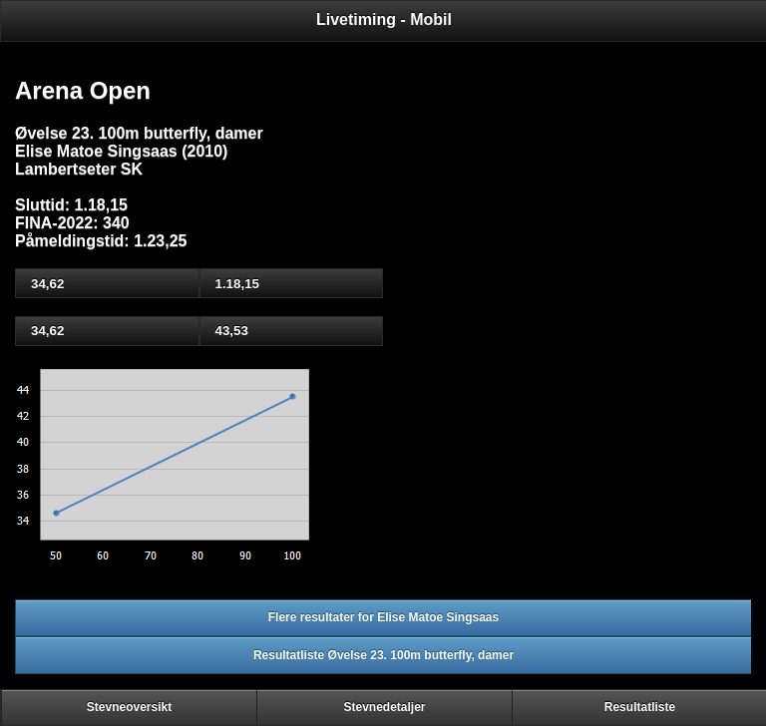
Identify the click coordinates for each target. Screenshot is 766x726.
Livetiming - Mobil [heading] (384, 19)
